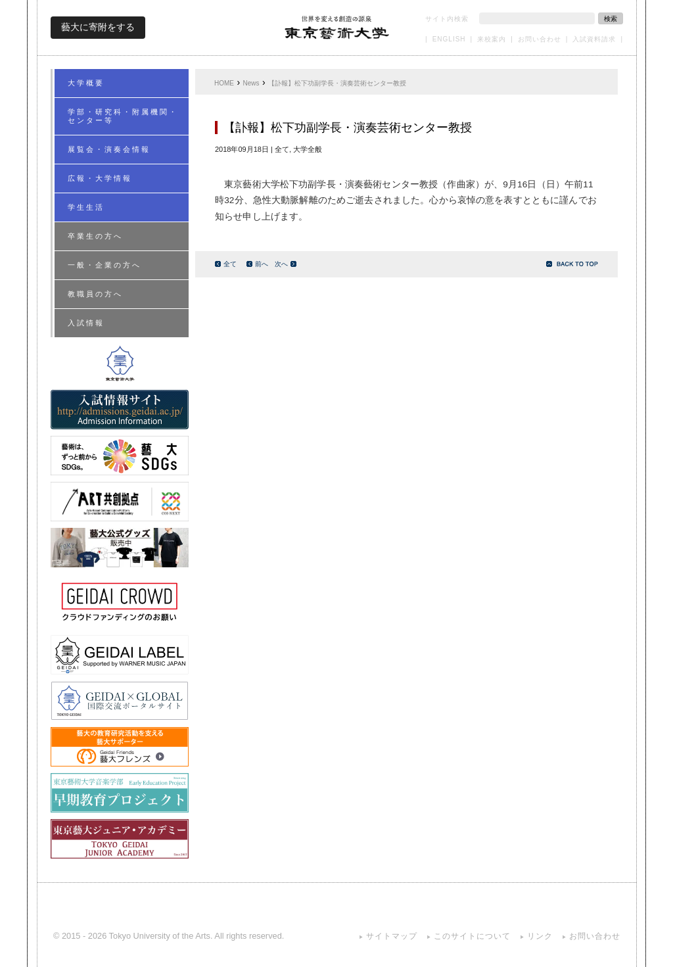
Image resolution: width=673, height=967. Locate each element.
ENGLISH (449, 39)
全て (226, 264)
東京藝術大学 (337, 27)
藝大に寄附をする (98, 27)
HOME (224, 83)
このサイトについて (472, 936)
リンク (540, 936)
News (251, 83)
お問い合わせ (539, 39)
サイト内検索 (447, 18)
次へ (285, 264)
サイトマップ (391, 936)
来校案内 (491, 39)
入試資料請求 (594, 39)
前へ (257, 264)
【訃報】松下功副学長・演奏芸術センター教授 (337, 83)
